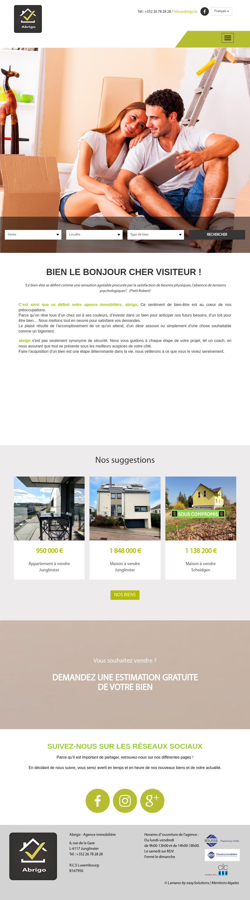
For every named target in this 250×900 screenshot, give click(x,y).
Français (221, 11)
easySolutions (197, 883)
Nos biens (125, 595)
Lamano (174, 883)
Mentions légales (225, 883)
